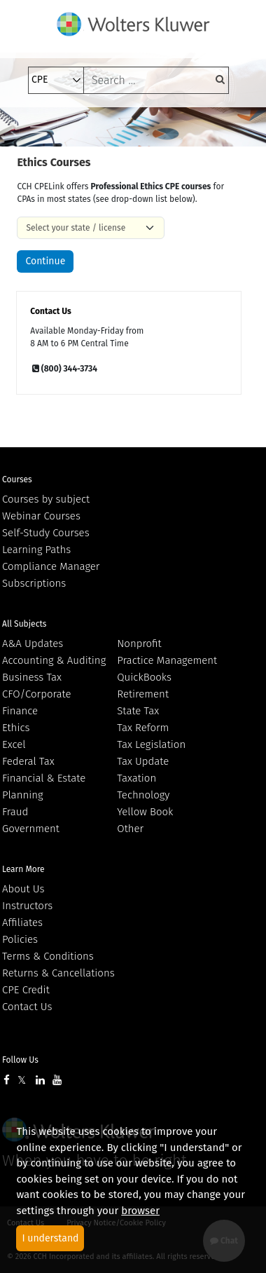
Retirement (143, 694)
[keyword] (156, 80)
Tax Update (143, 761)
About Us (23, 889)
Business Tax (32, 677)
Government (30, 828)
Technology (143, 795)
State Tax (138, 710)
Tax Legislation (151, 744)
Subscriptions (34, 583)
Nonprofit (139, 643)
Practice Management (167, 660)
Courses (17, 479)
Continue (45, 261)
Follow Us (20, 1060)
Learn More (23, 869)
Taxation (136, 778)
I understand (50, 1238)
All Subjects (24, 624)
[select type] (56, 80)
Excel (14, 744)
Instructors (27, 905)
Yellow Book (145, 811)
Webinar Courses (41, 516)
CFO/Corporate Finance (36, 702)
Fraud (15, 811)
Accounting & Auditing (54, 660)
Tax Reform (143, 727)
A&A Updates (32, 643)
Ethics (15, 727)
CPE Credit (26, 989)
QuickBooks (144, 677)
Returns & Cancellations (58, 973)
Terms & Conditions (48, 956)
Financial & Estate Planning (43, 786)
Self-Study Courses (46, 532)
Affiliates (22, 922)
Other (130, 828)
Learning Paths (36, 549)
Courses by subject (46, 499)
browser (140, 1210)
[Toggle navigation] (38, 127)
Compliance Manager (50, 566)
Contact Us (27, 1006)
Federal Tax (28, 761)
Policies (20, 939)
